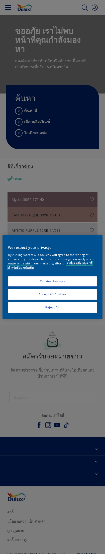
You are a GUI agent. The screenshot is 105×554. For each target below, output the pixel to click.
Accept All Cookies (52, 294)
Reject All (52, 307)
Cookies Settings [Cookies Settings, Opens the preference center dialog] (52, 281)
